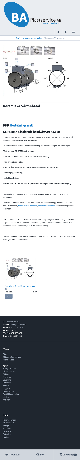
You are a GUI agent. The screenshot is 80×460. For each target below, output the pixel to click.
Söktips (6, 374)
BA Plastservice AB (11, 322)
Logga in (6, 388)
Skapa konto (8, 391)
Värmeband (38, 38)
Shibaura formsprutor (12, 357)
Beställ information (11, 394)
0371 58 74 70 (17, 327)
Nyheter (6, 400)
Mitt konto (7, 377)
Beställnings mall (21, 125)
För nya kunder (9, 368)
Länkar (6, 397)
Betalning (7, 383)
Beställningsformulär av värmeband (20, 286)
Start (18, 38)
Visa (8, 296)
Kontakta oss (8, 360)
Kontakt (6, 386)
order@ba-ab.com (18, 325)
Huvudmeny (27, 38)
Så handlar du (9, 371)
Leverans (7, 380)
